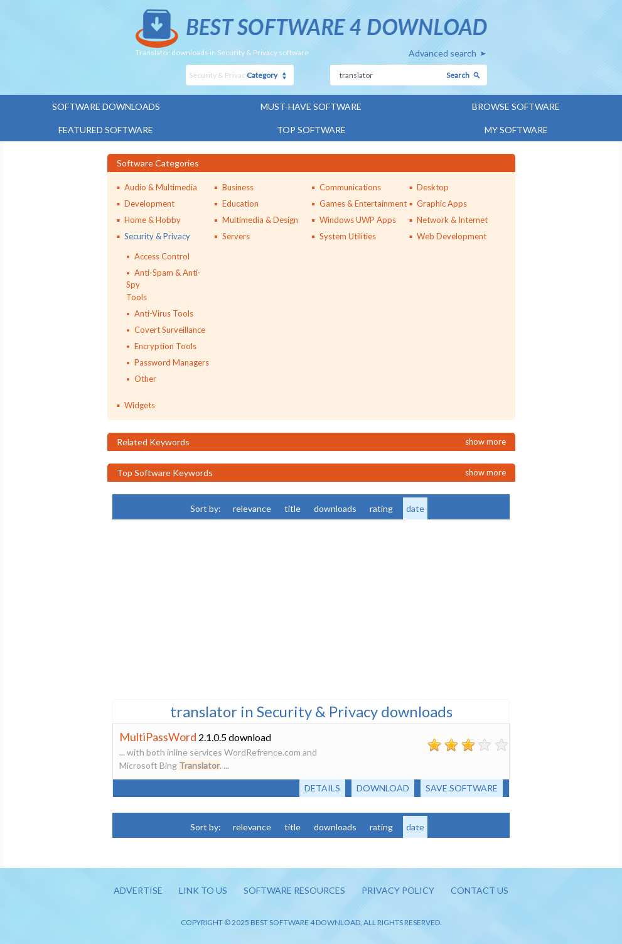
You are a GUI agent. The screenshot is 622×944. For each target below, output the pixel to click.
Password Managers (171, 362)
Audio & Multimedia (160, 187)
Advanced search (442, 53)
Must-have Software (311, 106)
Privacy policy (398, 890)
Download (383, 788)
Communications (350, 187)
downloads (335, 508)
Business (238, 187)
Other (145, 379)
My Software (516, 129)
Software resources (294, 890)
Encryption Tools (165, 346)
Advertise (138, 890)
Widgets (139, 405)
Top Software (311, 129)
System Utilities (347, 236)
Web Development (451, 236)
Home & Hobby (152, 220)
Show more (485, 442)
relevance (252, 508)
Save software (462, 788)
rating (381, 508)
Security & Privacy (157, 236)
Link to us (203, 890)
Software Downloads (106, 106)
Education (240, 203)
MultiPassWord (157, 737)
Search (457, 75)
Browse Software (516, 106)
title (292, 508)
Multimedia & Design (260, 220)
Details (322, 788)
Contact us (479, 890)
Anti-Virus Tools (163, 313)
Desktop (433, 187)
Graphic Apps (442, 203)
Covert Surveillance (169, 330)
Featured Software (105, 129)
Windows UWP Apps (357, 220)
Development (149, 203)
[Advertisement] (206, 607)
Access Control (162, 256)
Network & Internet (452, 220)
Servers (236, 236)
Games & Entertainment (363, 203)
